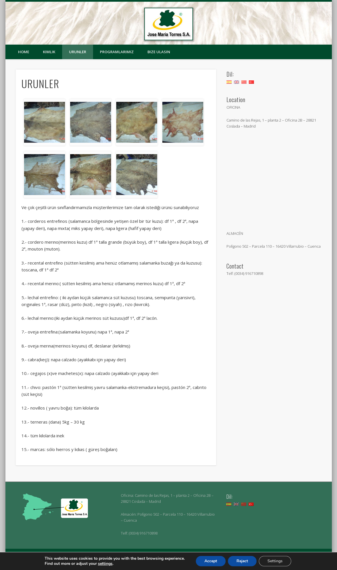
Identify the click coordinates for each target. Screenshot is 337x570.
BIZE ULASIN (158, 51)
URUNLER (77, 51)
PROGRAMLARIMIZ (117, 51)
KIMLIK (49, 51)
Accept (210, 561)
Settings (275, 561)
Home (23, 51)
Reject (242, 561)
